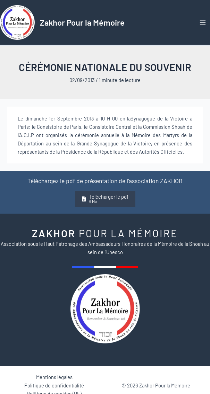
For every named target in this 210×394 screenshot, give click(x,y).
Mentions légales (54, 377)
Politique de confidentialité (54, 385)
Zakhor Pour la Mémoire (82, 22)
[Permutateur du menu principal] (202, 22)
